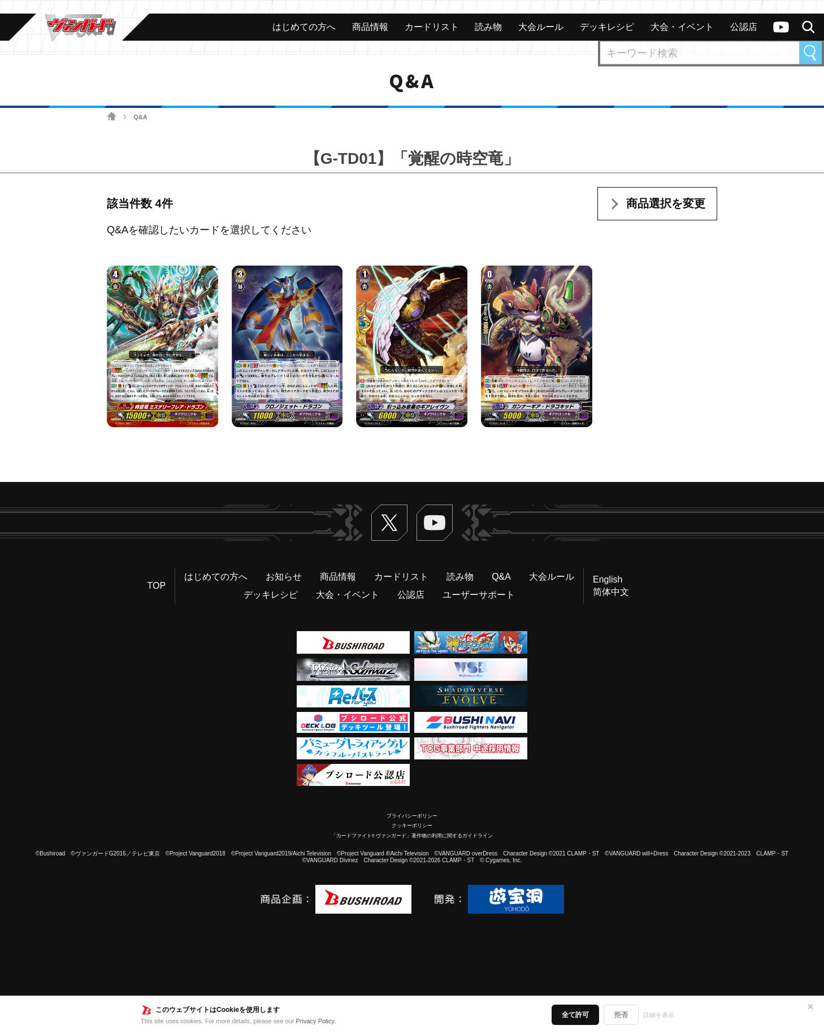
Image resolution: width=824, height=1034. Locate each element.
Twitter (389, 523)
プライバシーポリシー (412, 816)
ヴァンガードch (781, 27)
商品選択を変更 (665, 203)
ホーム (111, 116)
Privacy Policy (315, 1021)
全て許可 (575, 1015)
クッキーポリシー (412, 825)
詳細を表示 (658, 1014)
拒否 (621, 1015)
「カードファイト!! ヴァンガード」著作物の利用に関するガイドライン (412, 836)
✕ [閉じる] (810, 1006)
